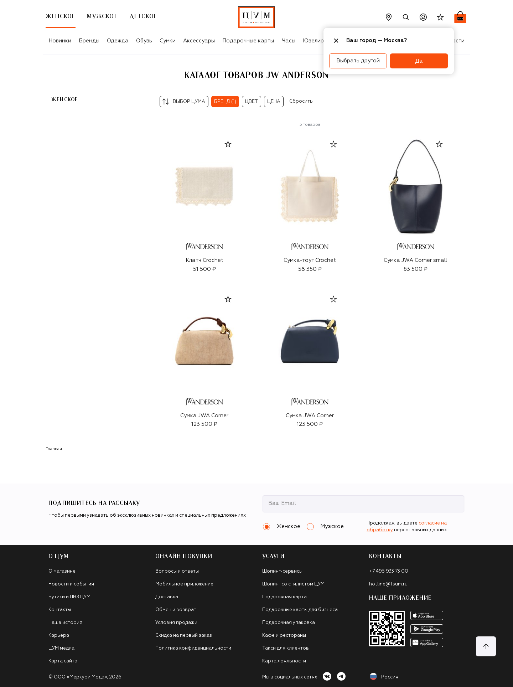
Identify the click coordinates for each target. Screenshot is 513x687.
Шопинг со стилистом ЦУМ (293, 584)
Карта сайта (62, 661)
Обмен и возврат (175, 610)
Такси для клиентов (285, 648)
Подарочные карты (248, 40)
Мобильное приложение (184, 584)
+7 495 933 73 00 (388, 571)
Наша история (65, 622)
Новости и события (71, 584)
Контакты (59, 610)
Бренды (89, 40)
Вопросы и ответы (177, 571)
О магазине (62, 571)
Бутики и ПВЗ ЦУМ (69, 597)
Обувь (144, 40)
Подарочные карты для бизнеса (300, 610)
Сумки (168, 40)
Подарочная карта (284, 597)
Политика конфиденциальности (193, 648)
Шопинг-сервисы (282, 571)
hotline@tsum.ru (388, 584)
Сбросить (301, 101)
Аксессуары (199, 40)
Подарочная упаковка (288, 622)
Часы (288, 40)
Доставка (166, 597)
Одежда (118, 40)
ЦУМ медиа (61, 648)
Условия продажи (176, 622)
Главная (54, 449)
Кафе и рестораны (284, 635)
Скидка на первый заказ (183, 635)
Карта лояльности (284, 661)
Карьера (58, 635)
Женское (64, 99)
